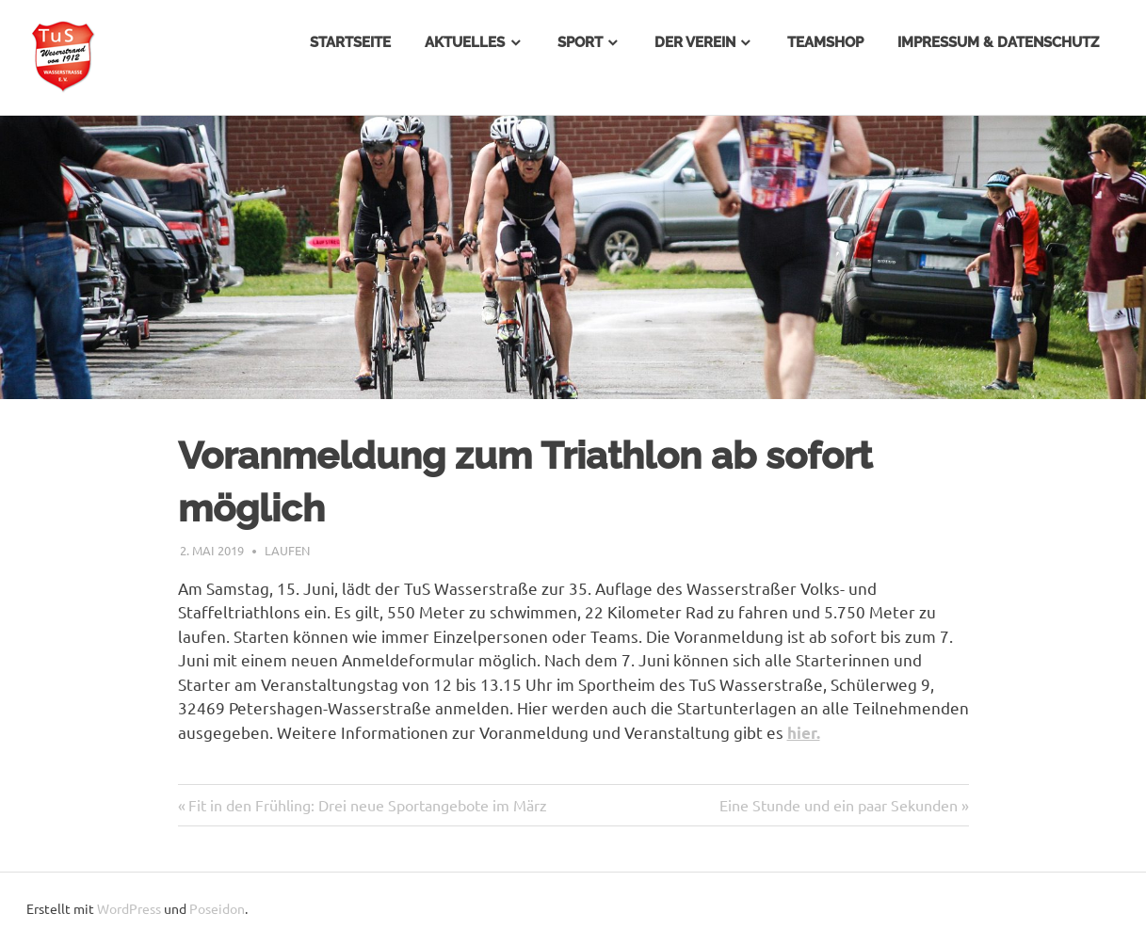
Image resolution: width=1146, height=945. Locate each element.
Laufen (287, 550)
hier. (803, 733)
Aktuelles (465, 42)
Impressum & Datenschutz (998, 42)
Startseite (350, 42)
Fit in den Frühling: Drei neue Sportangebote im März (367, 804)
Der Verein (694, 42)
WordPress (129, 908)
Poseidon (217, 908)
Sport (580, 42)
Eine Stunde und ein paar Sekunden (838, 804)
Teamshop (825, 42)
